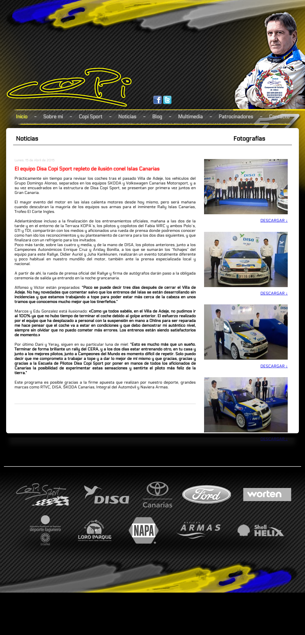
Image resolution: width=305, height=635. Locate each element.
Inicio (21, 117)
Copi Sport (90, 117)
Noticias (127, 117)
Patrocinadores (236, 117)
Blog (157, 117)
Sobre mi (53, 117)
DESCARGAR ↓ (274, 220)
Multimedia (190, 117)
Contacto (279, 117)
